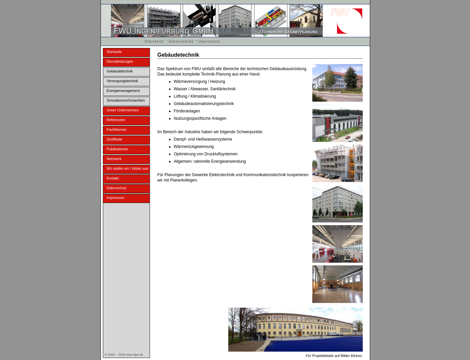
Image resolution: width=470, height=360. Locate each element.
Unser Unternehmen (123, 110)
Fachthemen (116, 129)
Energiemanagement (123, 91)
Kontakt (113, 178)
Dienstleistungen (120, 61)
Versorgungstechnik (122, 81)
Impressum (209, 41)
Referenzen (116, 120)
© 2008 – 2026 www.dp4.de (124, 354)
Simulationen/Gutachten (126, 100)
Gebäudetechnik (120, 71)
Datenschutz (181, 41)
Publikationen (117, 149)
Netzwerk (114, 159)
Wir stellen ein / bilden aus (127, 168)
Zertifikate (114, 139)
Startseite (154, 41)
